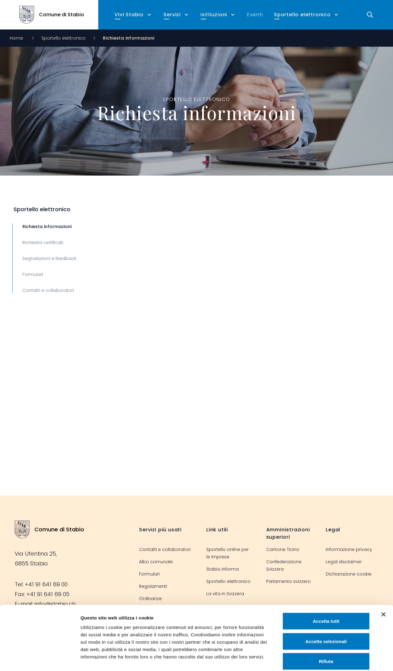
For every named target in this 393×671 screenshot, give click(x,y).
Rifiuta (326, 630)
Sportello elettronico (63, 38)
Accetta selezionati (326, 610)
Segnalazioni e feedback (49, 258)
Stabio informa (222, 569)
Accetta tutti (326, 590)
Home (17, 38)
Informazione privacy (349, 549)
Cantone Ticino (282, 549)
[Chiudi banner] (383, 584)
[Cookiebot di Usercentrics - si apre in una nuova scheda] (40, 659)
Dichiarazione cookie (349, 574)
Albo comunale (156, 562)
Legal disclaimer (344, 562)
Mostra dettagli (323, 658)
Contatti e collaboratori (48, 290)
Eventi (255, 14)
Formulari (32, 274)
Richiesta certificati (42, 242)
